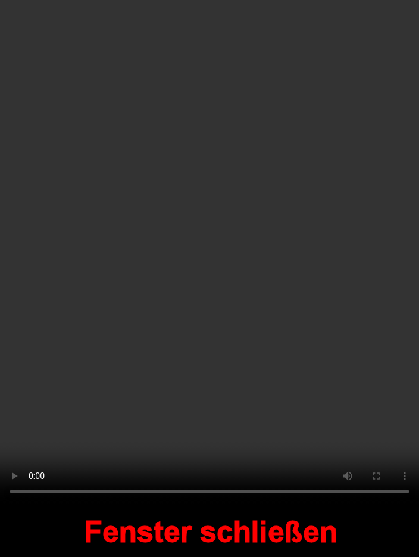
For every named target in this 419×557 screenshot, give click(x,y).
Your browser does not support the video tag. (209, 252)
